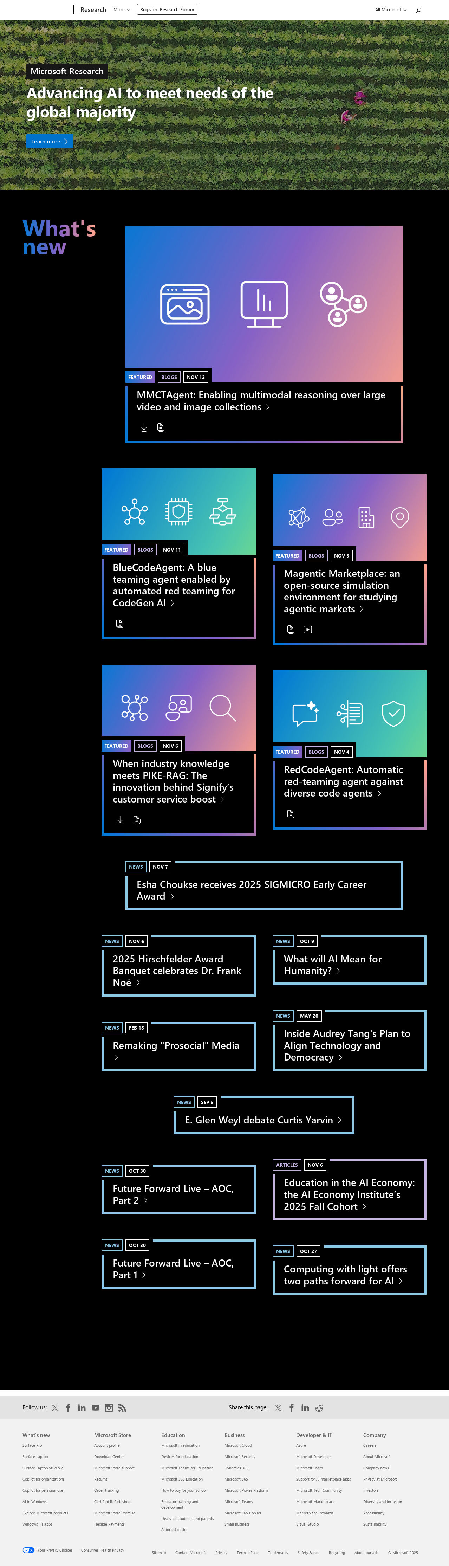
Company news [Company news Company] (376, 1467)
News (136, 866)
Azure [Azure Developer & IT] (301, 1445)
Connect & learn (222, 9)
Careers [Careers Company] (370, 1445)
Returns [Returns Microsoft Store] (101, 1479)
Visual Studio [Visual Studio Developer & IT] (307, 1524)
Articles (287, 1164)
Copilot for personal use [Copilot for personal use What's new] (42, 1490)
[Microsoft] (46, 9)
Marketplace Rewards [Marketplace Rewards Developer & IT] (314, 1512)
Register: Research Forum (307, 9)
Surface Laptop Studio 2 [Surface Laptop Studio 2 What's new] (42, 1467)
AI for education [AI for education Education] (174, 1529)
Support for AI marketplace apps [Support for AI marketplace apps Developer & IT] (323, 1479)
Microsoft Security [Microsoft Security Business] (239, 1456)
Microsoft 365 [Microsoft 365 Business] (236, 1479)
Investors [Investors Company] (371, 1490)
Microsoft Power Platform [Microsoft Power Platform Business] (246, 1490)
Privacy (221, 1552)
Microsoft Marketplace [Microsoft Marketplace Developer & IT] (315, 1501)
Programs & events (173, 9)
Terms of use (248, 1552)
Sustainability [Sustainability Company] (374, 1524)
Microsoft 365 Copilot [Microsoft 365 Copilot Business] (242, 1512)
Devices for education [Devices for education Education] (179, 1456)
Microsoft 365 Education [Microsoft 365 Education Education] (182, 1479)
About (259, 9)
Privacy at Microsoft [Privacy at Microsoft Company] (380, 1479)
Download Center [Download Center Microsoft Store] (109, 1456)
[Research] (92, 9)
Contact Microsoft (190, 1552)
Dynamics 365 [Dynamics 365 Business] (236, 1467)
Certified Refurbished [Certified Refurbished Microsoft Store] (112, 1501)
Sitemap (159, 1552)
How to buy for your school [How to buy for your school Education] (184, 1490)
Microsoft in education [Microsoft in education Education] (180, 1445)
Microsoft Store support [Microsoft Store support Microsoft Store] (114, 1467)
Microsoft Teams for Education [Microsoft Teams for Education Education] (187, 1467)
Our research (126, 9)
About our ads (366, 1552)
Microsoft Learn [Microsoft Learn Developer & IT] (309, 1467)
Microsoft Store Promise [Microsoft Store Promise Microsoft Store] (114, 1512)
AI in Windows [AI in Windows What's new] (34, 1501)
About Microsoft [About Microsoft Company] (377, 1456)
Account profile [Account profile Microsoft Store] (107, 1445)
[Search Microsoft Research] (418, 9)
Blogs (169, 377)
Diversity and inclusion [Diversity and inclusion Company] (382, 1501)
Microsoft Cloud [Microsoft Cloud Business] (238, 1445)
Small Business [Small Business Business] (237, 1524)
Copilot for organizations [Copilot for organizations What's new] (43, 1479)
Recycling (337, 1552)
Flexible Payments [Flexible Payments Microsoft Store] (109, 1524)
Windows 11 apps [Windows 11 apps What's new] (37, 1524)
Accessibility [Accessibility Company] (373, 1512)
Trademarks (278, 1552)
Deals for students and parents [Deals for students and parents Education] (187, 1518)
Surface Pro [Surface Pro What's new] (32, 1445)
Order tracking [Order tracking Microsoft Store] (106, 1490)
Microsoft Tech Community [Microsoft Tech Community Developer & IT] (319, 1490)
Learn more (45, 141)
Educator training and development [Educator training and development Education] (179, 1504)
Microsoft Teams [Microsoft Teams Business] (238, 1501)
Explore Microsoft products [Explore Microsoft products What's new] (45, 1512)
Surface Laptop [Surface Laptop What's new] (35, 1456)
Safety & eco (308, 1552)
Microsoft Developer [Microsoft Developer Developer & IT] (313, 1456)
